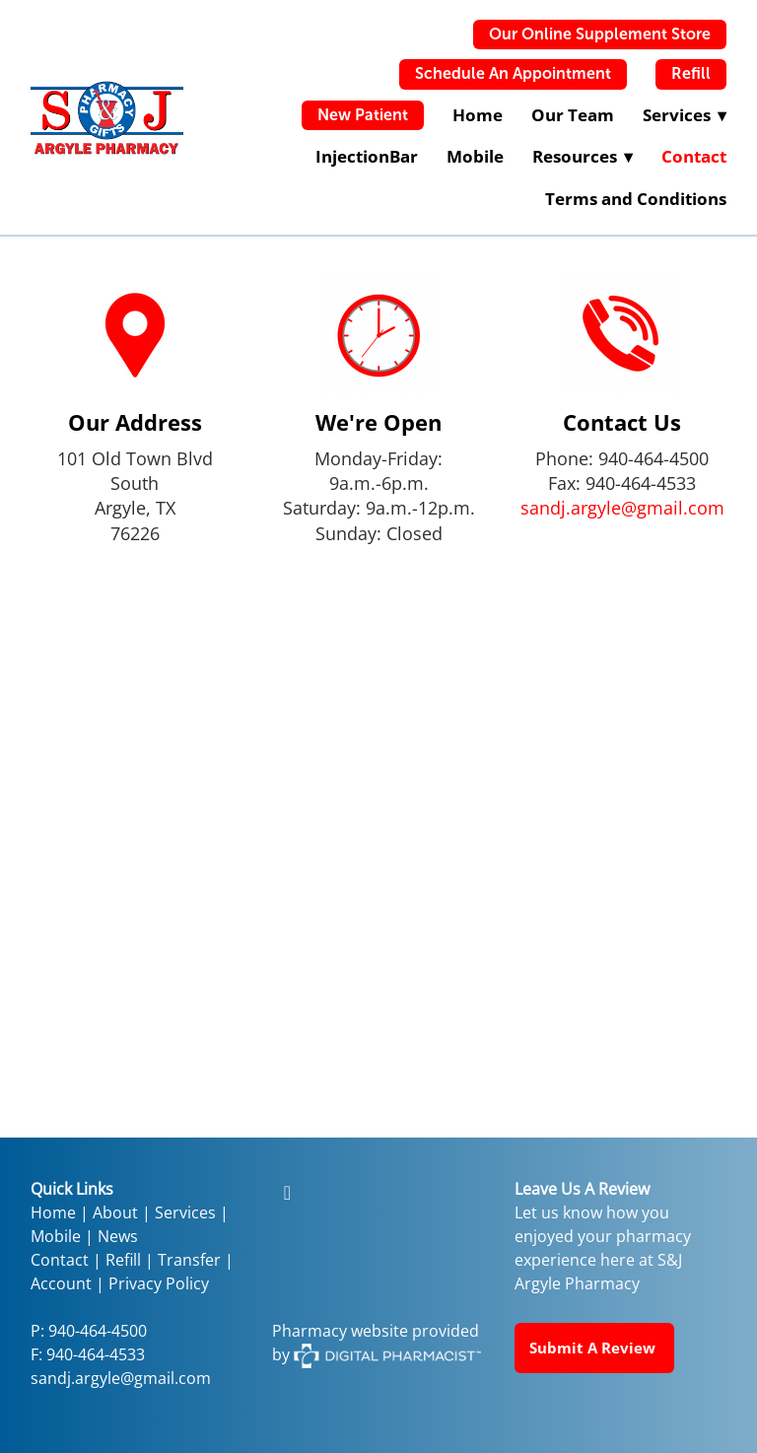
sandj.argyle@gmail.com (622, 507)
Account (61, 1283)
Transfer (189, 1260)
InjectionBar (366, 156)
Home (477, 115)
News (118, 1236)
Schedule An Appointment (513, 73)
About (115, 1212)
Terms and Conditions (635, 198)
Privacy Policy (158, 1283)
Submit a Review (594, 1347)
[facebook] (287, 1192)
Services (185, 1212)
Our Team (572, 115)
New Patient (362, 114)
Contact (693, 156)
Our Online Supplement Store (600, 34)
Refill (691, 73)
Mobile (475, 156)
